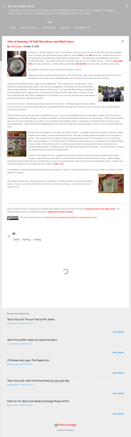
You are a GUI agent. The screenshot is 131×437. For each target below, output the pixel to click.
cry (62, 164)
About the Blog (29, 28)
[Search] (127, 7)
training (37, 239)
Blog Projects (82, 28)
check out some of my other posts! (100, 209)
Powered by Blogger (66, 425)
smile (56, 164)
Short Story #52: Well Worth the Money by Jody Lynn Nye (38, 381)
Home (13, 28)
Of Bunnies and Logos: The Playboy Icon (28, 360)
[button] (122, 42)
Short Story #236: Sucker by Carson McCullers (32, 340)
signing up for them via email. (60, 212)
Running (26, 239)
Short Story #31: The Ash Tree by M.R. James (30, 319)
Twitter (64, 28)
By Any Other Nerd (21, 6)
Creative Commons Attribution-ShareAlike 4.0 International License (70, 217)
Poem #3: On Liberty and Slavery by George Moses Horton (38, 401)
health (16, 239)
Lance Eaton (49, 28)
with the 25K (80, 64)
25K (91, 55)
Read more (118, 332)
